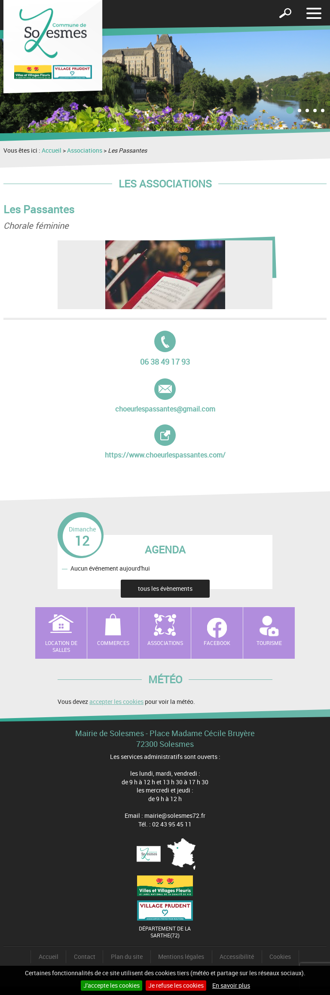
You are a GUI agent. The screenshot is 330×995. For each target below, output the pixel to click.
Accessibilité (237, 956)
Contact (84, 956)
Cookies (280, 956)
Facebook (217, 642)
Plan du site (127, 956)
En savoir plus (231, 985)
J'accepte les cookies (111, 985)
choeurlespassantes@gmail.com (165, 396)
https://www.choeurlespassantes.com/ (165, 442)
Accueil (51, 150)
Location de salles (61, 646)
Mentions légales (181, 956)
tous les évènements (165, 588)
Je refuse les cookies (176, 985)
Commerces (113, 642)
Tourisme (269, 642)
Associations (84, 150)
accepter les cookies (116, 701)
